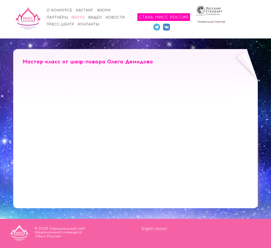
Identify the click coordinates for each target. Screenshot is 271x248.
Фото (78, 17)
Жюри (103, 10)
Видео (95, 17)
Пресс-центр (60, 24)
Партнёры (57, 17)
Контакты (88, 24)
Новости (115, 17)
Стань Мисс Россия (163, 17)
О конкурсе (59, 10)
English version (154, 228)
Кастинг (84, 10)
